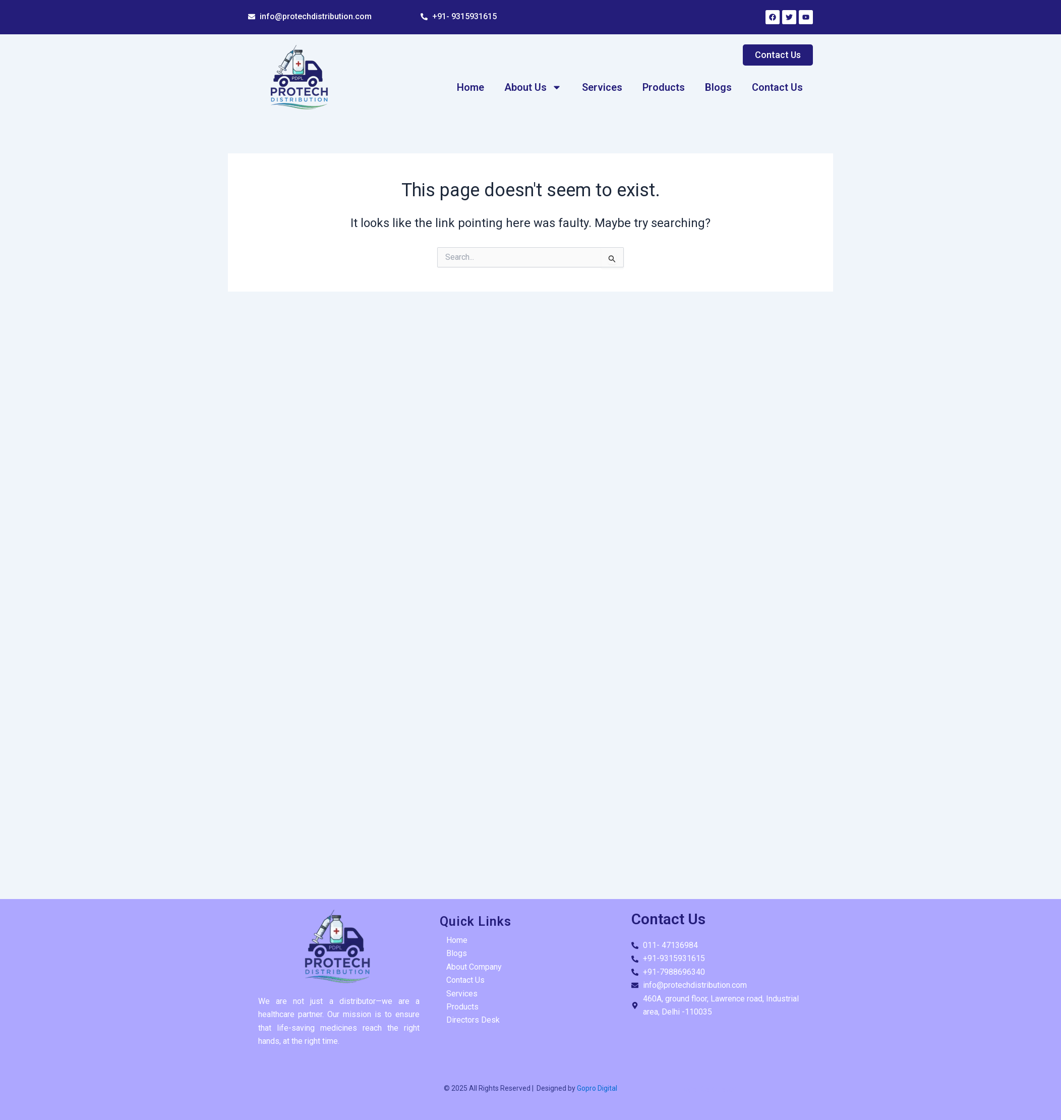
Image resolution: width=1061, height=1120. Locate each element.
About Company (474, 967)
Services (602, 87)
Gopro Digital (596, 1088)
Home (470, 87)
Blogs (718, 87)
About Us (533, 87)
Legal (689, 1089)
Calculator (718, 1089)
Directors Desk (473, 1020)
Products (663, 87)
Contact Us (777, 87)
